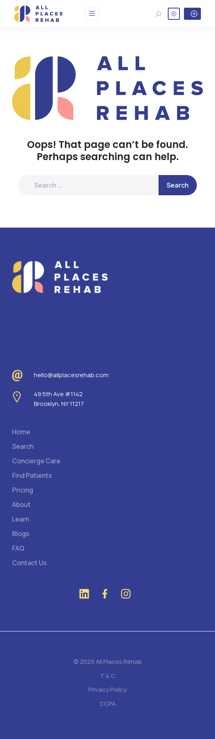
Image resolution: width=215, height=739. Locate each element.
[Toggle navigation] (92, 14)
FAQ (18, 548)
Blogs (20, 533)
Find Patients (32, 475)
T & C (107, 675)
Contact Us (29, 562)
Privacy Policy (107, 689)
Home (21, 431)
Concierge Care (36, 460)
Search (22, 446)
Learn (20, 519)
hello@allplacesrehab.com (71, 375)
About (21, 504)
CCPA (108, 703)
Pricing (22, 490)
